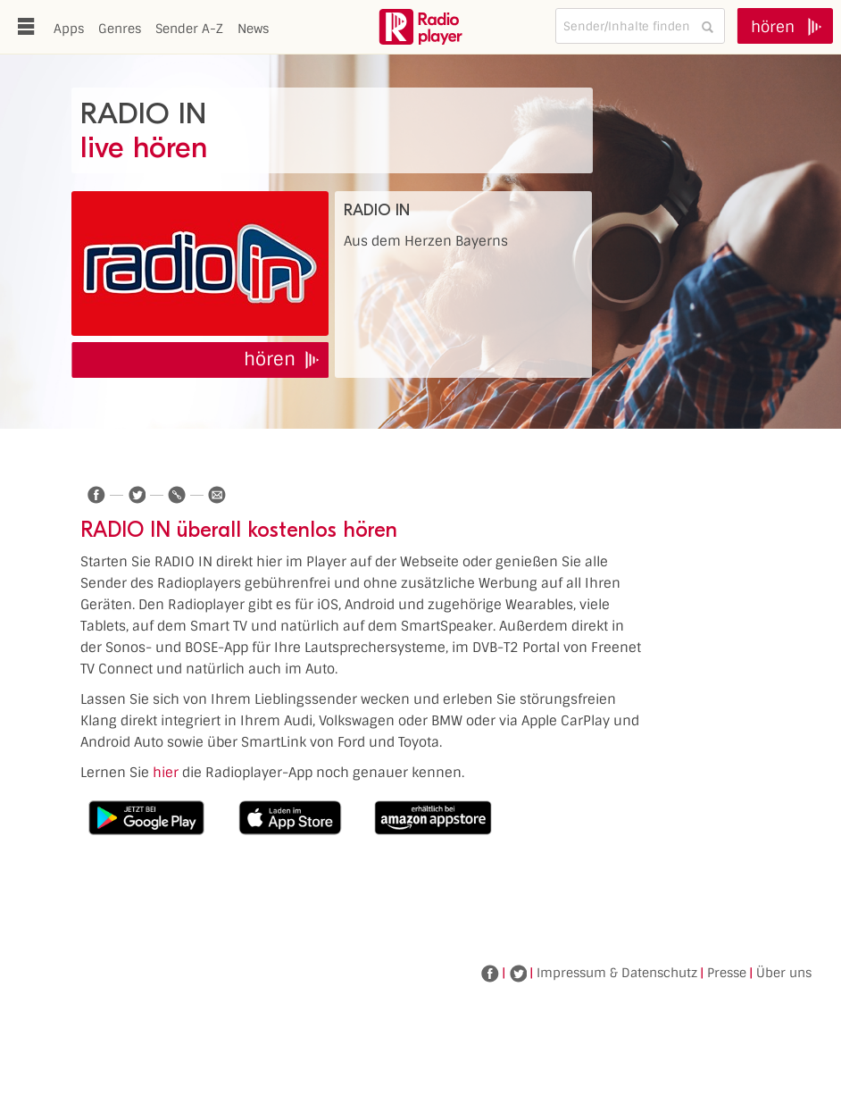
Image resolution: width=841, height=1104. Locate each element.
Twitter (518, 974)
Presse (726, 973)
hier (166, 773)
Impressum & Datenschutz (617, 973)
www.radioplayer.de (420, 27)
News (253, 29)
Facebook (490, 974)
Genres (119, 29)
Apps (69, 29)
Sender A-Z (189, 29)
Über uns (784, 973)
